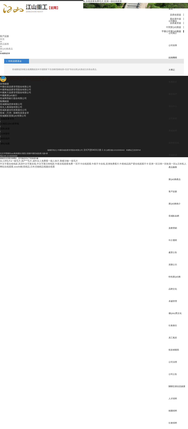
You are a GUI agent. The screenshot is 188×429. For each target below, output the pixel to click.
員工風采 (173, 337)
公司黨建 (173, 118)
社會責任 (173, 325)
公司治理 (173, 362)
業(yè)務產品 (175, 179)
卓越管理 (173, 301)
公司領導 (173, 45)
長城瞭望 (173, 155)
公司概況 (173, 21)
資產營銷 (173, 228)
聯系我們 (173, 94)
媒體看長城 (174, 143)
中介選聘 (173, 240)
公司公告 (173, 374)
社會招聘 (173, 423)
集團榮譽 (173, 82)
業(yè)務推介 (175, 203)
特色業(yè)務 (175, 277)
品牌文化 (173, 289)
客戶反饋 (173, 191)
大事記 (172, 70)
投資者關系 (174, 350)
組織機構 (173, 57)
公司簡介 (173, 33)
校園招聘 (173, 410)
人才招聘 (173, 398)
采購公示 (173, 264)
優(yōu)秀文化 (175, 313)
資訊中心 (173, 106)
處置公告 (173, 252)
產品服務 (173, 167)
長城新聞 (173, 130)
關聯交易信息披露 (177, 386)
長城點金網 (174, 216)
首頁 (171, 9)
